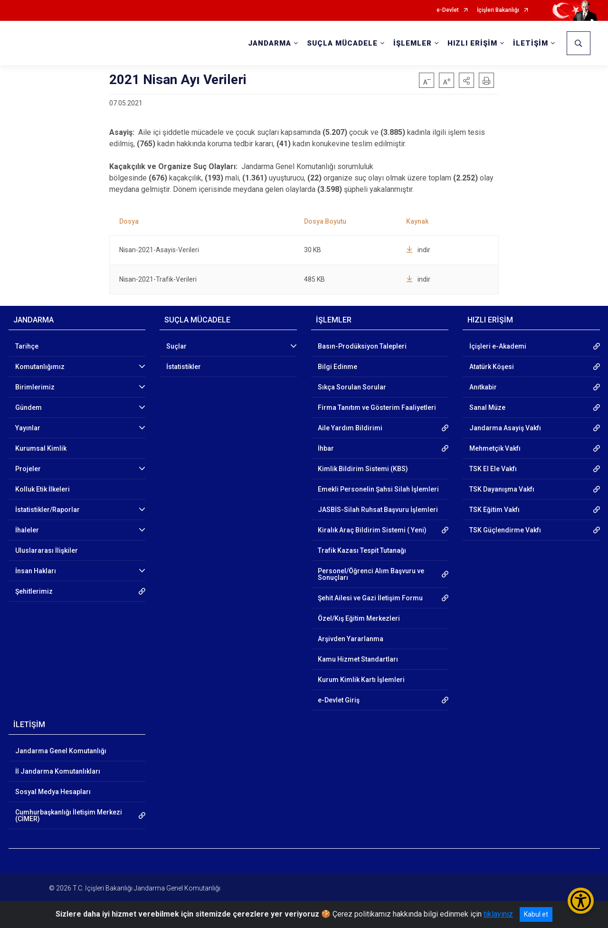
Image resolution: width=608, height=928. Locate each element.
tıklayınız (498, 914)
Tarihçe (26, 346)
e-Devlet (448, 10)
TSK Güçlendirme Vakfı (505, 530)
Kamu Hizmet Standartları (358, 659)
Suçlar (176, 346)
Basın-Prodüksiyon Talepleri (362, 346)
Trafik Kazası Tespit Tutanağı (362, 550)
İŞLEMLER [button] (412, 43)
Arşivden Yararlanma (350, 639)
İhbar (326, 448)
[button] (466, 80)
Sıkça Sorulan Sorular (352, 387)
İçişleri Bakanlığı (498, 10)
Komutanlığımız (40, 366)
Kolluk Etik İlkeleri (42, 489)
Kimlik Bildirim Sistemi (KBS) (363, 469)
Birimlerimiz (35, 387)
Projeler (28, 469)
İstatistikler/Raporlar (47, 509)
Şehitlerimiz (34, 591)
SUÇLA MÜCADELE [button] (342, 43)
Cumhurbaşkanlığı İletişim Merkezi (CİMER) (68, 815)
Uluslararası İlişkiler (46, 550)
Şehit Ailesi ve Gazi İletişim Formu (370, 598)
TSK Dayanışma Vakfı (501, 489)
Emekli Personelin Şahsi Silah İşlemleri (378, 489)
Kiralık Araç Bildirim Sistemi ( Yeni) (372, 530)
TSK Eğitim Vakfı (494, 509)
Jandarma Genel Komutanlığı (60, 751)
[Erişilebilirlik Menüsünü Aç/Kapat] (581, 901)
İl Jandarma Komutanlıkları (57, 771)
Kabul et (536, 914)
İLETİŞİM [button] (530, 43)
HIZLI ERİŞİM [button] (472, 43)
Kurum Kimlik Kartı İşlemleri (361, 679)
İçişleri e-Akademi (497, 346)
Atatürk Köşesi (491, 366)
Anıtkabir (483, 387)
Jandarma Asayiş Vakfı (505, 428)
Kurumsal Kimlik (40, 448)
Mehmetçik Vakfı (495, 448)
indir (418, 250)
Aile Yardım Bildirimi (350, 428)
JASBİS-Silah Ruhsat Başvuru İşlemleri (378, 509)
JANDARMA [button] (269, 43)
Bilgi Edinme (337, 366)
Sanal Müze (487, 407)
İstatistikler (183, 366)
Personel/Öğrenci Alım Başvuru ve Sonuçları (371, 574)
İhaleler (27, 530)
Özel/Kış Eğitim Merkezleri (359, 618)
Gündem (28, 407)
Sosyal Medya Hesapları (53, 791)
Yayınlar (27, 428)
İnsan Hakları (35, 571)
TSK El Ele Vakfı (493, 469)
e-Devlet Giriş (339, 700)
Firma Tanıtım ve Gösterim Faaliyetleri (377, 407)
